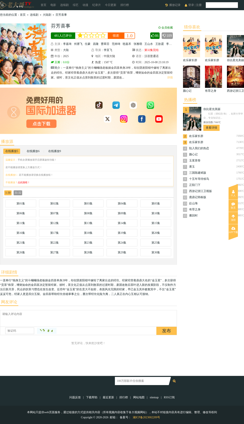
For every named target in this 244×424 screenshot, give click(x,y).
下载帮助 (91, 397)
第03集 (88, 203)
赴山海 (193, 203)
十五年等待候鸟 (199, 178)
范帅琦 (116, 43)
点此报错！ (24, 182)
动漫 (85, 5)
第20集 (155, 232)
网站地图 (139, 397)
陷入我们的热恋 (199, 148)
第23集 (88, 242)
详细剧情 (9, 272)
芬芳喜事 (61, 14)
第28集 (88, 252)
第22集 (54, 242)
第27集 (54, 252)
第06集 (20, 213)
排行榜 (124, 5)
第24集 (122, 242)
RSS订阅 (169, 397)
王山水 (148, 43)
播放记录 (175, 5)
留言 (233, 205)
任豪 (87, 43)
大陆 (66, 50)
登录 (191, 5)
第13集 (88, 223)
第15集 (155, 223)
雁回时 (193, 215)
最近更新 (108, 397)
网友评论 (9, 302)
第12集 (54, 223)
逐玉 (192, 166)
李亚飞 (108, 50)
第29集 (122, 252)
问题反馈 (75, 397)
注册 (199, 5)
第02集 (54, 203)
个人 (233, 193)
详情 (170, 77)
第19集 (122, 232)
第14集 (122, 223)
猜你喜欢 (192, 27)
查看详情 (211, 127)
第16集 (20, 232)
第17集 (54, 232)
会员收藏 (165, 27)
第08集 (88, 213)
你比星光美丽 (211, 109)
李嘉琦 (67, 43)
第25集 (155, 242)
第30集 (155, 252)
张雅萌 (138, 43)
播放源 (7, 141)
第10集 (155, 213)
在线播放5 (11, 151)
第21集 (20, 242)
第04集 (122, 203)
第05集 (155, 203)
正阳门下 (194, 185)
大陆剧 (47, 14)
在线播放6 (33, 151)
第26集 (20, 252)
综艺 (75, 5)
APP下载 (233, 230)
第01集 (20, 203)
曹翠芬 (105, 43)
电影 (53, 5)
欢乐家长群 (196, 136)
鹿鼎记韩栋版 (197, 197)
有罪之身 (194, 209)
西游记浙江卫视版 (200, 191)
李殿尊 (170, 43)
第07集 (54, 213)
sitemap (154, 397)
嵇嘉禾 (127, 43)
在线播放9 (54, 151)
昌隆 (96, 43)
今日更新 (110, 5)
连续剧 (64, 5)
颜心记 (193, 154)
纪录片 (96, 5)
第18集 (88, 232)
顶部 (233, 217)
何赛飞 (78, 43)
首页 (43, 5)
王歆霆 (159, 43)
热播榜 (190, 99)
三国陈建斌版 (197, 172)
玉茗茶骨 (194, 160)
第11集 (20, 223)
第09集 (122, 213)
